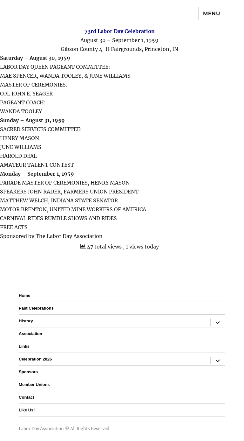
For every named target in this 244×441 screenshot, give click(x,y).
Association (30, 333)
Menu (211, 13)
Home (24, 295)
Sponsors (28, 371)
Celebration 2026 (35, 359)
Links (24, 346)
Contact (26, 397)
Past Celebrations (36, 308)
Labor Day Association (41, 428)
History (26, 320)
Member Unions (34, 384)
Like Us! (27, 410)
